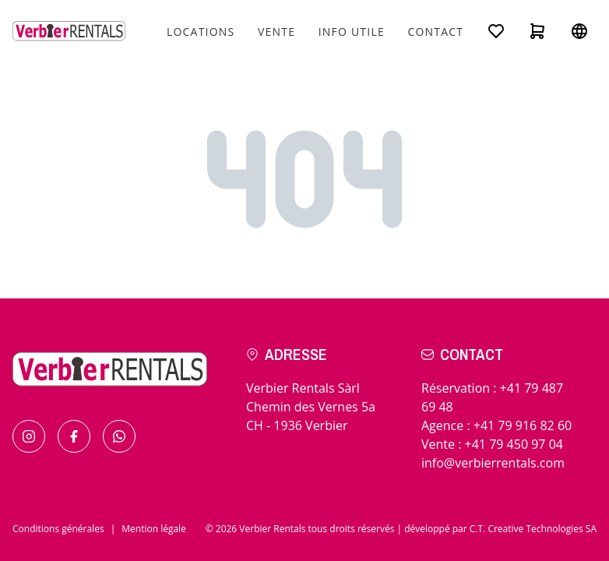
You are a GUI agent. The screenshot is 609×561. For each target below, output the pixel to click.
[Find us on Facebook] (74, 436)
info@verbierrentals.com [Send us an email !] (493, 462)
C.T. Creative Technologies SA (533, 528)
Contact (435, 31)
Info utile (352, 31)
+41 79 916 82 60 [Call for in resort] (522, 425)
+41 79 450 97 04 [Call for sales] (514, 444)
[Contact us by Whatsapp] (119, 436)
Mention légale (153, 528)
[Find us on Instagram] (28, 436)
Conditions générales (58, 528)
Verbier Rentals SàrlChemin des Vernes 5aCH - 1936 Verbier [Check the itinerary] (310, 406)
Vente (276, 31)
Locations (200, 31)
